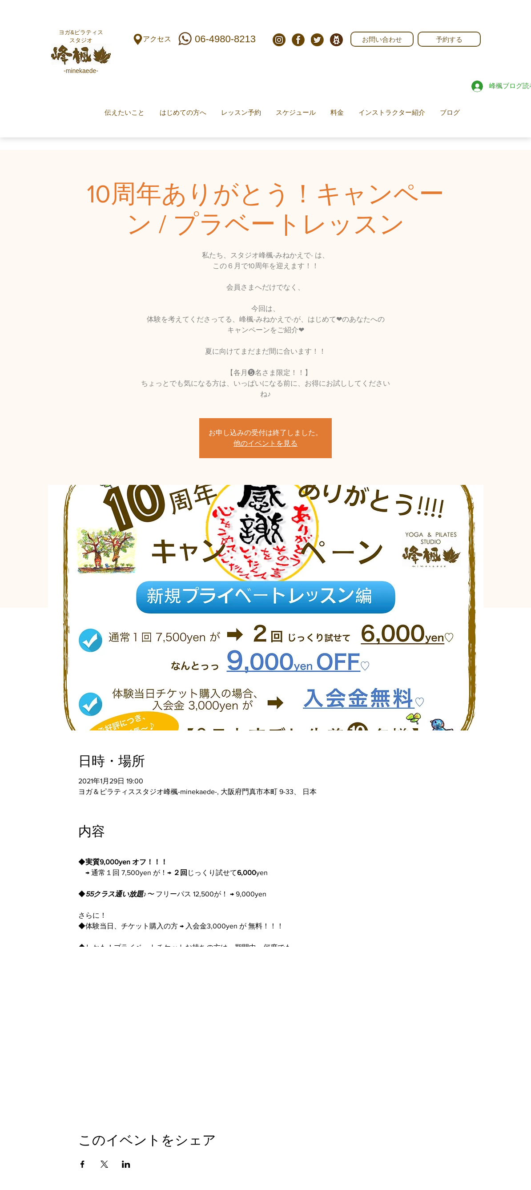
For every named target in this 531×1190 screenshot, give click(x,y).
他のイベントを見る (265, 443)
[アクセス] (156, 39)
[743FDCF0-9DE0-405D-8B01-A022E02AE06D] (336, 39)
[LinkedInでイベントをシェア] (126, 1164)
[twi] (317, 39)
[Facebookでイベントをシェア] (82, 1164)
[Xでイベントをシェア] (104, 1164)
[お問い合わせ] (382, 39)
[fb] (298, 39)
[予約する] (449, 39)
